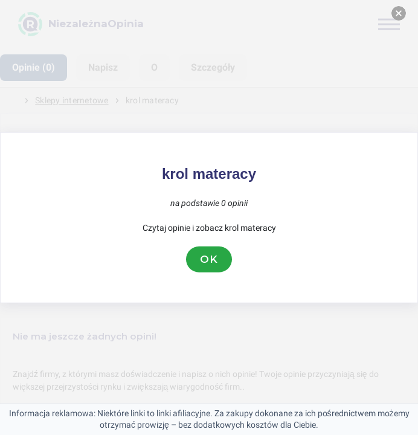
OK (209, 259)
